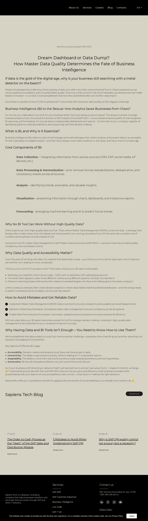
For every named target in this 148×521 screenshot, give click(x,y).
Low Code (57, 507)
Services (87, 7)
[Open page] (28, 417)
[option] (138, 7)
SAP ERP (56, 492)
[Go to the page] (17, 7)
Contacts (121, 7)
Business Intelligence (62, 502)
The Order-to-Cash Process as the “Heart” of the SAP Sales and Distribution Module (28, 443)
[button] (134, 394)
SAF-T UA (56, 512)
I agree (132, 516)
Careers (99, 7)
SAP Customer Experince (64, 497)
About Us (74, 7)
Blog (110, 7)
